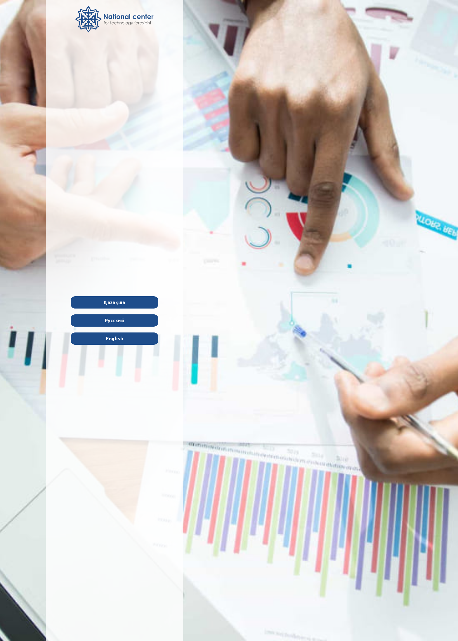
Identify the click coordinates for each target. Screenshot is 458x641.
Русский (114, 320)
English (114, 338)
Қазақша (114, 302)
